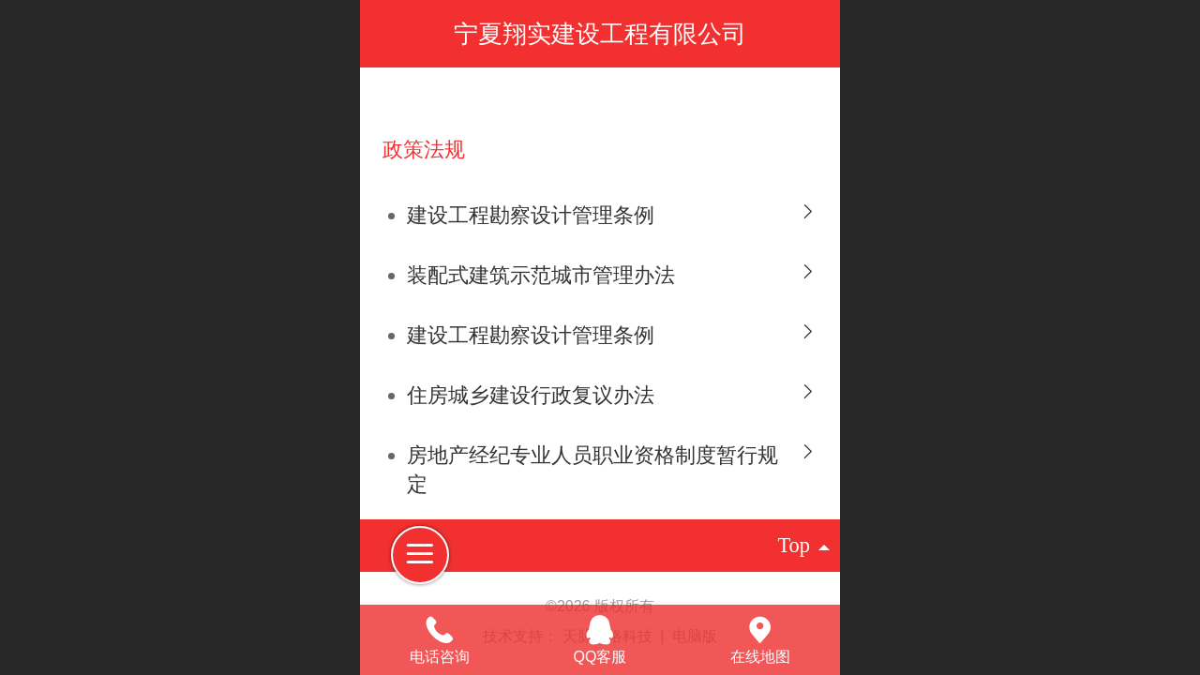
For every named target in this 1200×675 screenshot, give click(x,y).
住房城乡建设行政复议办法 (530, 395)
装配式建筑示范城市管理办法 (541, 275)
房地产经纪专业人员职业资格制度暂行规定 (592, 469)
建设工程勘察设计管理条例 (530, 215)
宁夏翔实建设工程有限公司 (600, 34)
